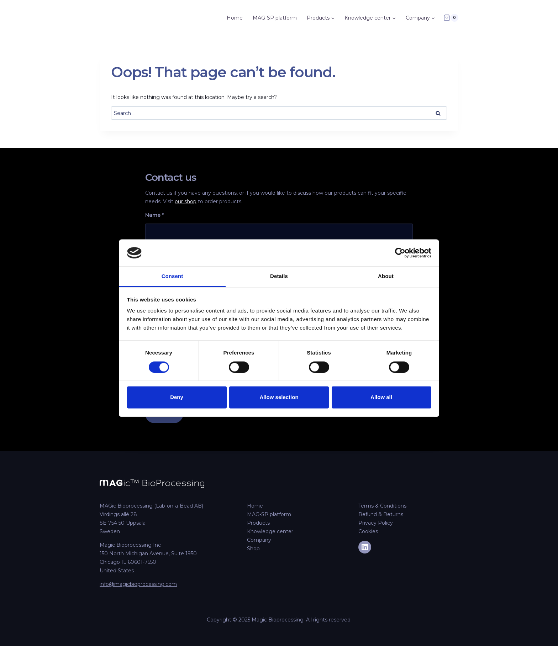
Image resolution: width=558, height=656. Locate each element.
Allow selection (278, 397)
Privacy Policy (375, 523)
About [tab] (386, 276)
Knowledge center (270, 531)
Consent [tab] (172, 276)
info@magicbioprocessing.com (138, 584)
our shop (185, 201)
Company (259, 540)
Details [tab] (279, 276)
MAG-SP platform (275, 18)
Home (235, 18)
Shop (253, 548)
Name (154, 215)
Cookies (368, 531)
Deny (176, 397)
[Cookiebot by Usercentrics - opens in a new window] (400, 252)
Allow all (381, 397)
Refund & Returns (380, 514)
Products (258, 523)
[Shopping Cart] (450, 18)
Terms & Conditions (382, 506)
